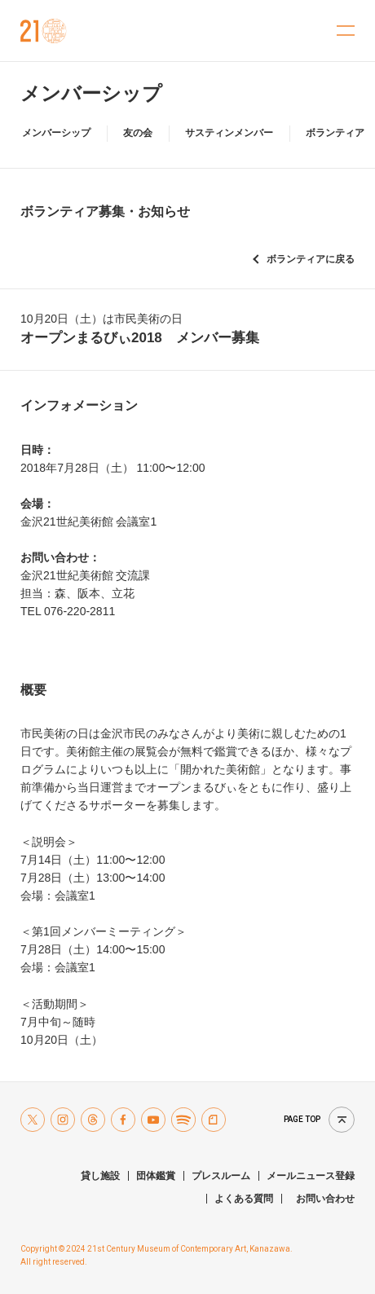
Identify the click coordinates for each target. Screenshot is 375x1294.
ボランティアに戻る (311, 259)
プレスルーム (221, 1176)
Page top (302, 1119)
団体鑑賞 (155, 1176)
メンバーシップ (91, 93)
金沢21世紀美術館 (43, 31)
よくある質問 (243, 1198)
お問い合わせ (325, 1198)
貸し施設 (100, 1176)
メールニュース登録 (311, 1176)
